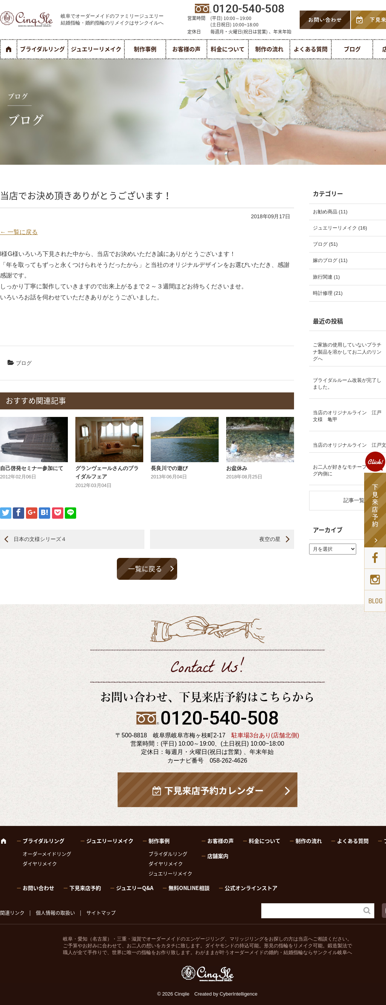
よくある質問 (311, 49)
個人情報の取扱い (55, 912)
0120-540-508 (219, 718)
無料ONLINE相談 (189, 888)
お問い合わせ (38, 888)
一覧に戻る (145, 569)
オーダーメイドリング (47, 853)
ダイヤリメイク (40, 863)
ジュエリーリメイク (96, 49)
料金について (228, 49)
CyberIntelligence (238, 994)
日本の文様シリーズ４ (40, 539)
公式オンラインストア (251, 888)
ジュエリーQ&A (134, 888)
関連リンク (12, 912)
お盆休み (236, 468)
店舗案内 (217, 855)
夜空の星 (269, 539)
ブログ (352, 49)
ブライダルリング (42, 49)
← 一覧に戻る (19, 232)
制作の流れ (269, 49)
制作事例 (145, 49)
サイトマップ (101, 912)
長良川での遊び (169, 468)
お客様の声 (186, 49)
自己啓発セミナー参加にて (31, 468)
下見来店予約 (85, 888)
